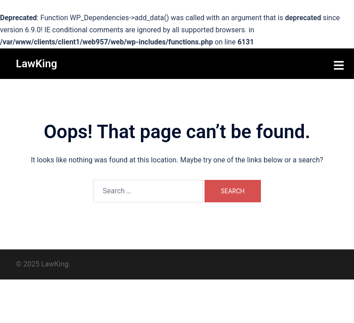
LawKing (36, 63)
